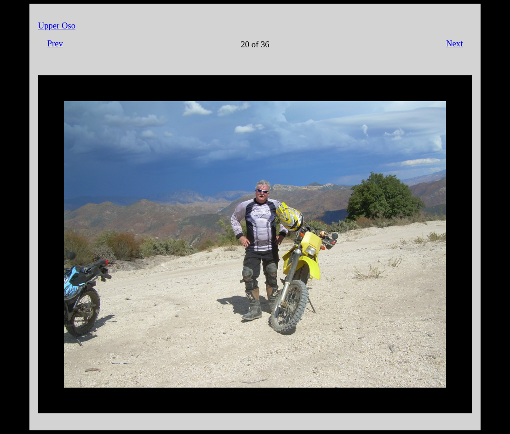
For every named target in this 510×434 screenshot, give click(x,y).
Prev (55, 43)
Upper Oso (56, 25)
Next (454, 43)
